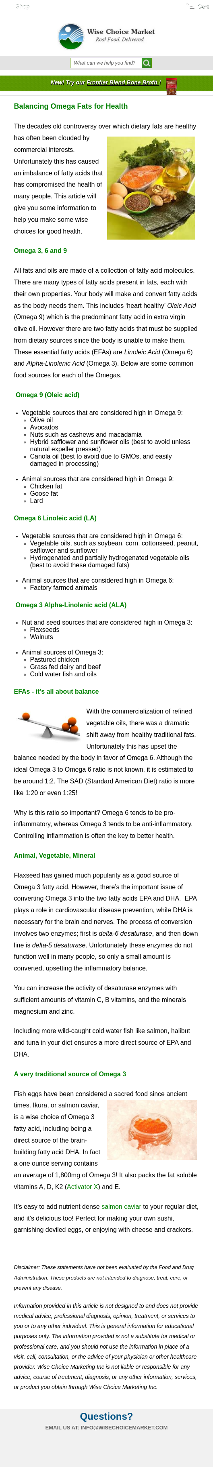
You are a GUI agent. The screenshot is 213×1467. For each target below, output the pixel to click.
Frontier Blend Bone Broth (123, 82)
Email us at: (62, 1428)
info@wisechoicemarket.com (124, 1428)
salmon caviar (121, 1206)
